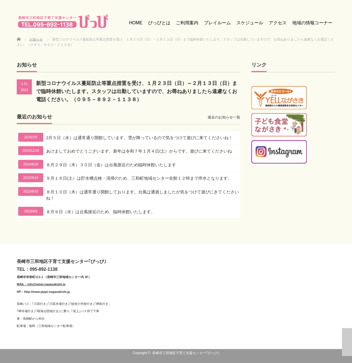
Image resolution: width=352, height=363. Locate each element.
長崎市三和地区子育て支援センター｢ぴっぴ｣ (185, 353)
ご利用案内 (187, 22)
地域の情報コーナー (312, 22)
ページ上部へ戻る (347, 342)
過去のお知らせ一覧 (224, 117)
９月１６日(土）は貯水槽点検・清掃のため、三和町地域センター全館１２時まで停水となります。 (139, 178)
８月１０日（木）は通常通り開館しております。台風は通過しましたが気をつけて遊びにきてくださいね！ (142, 195)
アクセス (278, 22)
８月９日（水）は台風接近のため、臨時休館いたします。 (100, 211)
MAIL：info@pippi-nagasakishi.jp (41, 284)
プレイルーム (217, 22)
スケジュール (249, 22)
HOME (135, 22)
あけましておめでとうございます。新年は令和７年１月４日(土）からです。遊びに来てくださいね (139, 151)
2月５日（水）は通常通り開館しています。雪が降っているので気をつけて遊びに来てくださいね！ (139, 137)
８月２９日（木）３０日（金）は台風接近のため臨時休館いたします (111, 164)
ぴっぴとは (159, 22)
